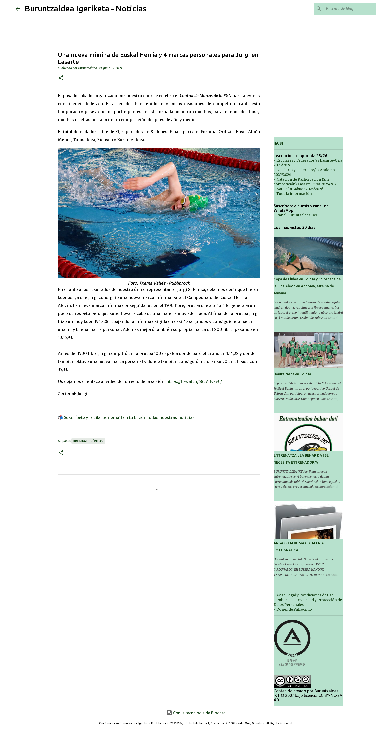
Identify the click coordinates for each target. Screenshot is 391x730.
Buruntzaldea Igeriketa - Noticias (85, 8)
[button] (61, 78)
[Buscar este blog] (350, 9)
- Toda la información (293, 193)
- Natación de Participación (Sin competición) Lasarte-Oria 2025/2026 (306, 181)
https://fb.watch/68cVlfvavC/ (194, 381)
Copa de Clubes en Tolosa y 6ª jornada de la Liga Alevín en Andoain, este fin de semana (307, 286)
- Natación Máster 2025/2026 (298, 189)
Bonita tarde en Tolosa (292, 374)
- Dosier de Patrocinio (293, 609)
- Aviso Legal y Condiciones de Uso (304, 595)
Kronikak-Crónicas (88, 441)
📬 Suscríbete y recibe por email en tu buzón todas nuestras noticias (126, 417)
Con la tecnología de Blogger (195, 713)
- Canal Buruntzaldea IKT (296, 215)
